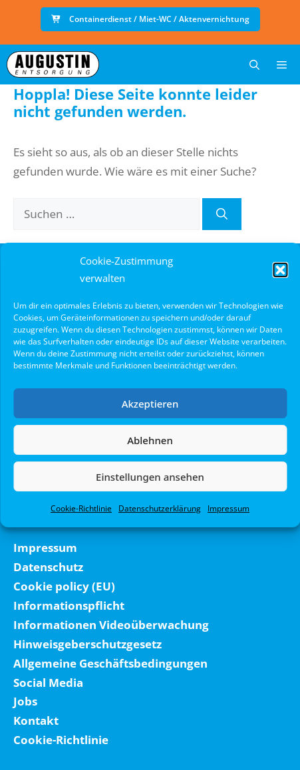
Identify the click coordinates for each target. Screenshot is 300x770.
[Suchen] (221, 214)
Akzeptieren (150, 403)
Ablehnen (150, 440)
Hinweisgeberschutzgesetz (87, 644)
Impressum (228, 508)
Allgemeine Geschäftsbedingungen (110, 663)
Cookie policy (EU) (64, 586)
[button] (280, 270)
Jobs (25, 701)
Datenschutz (48, 567)
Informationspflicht (68, 605)
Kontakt (36, 720)
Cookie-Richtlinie (81, 508)
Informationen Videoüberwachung (111, 624)
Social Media (48, 682)
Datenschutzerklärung (159, 508)
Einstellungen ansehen (150, 476)
